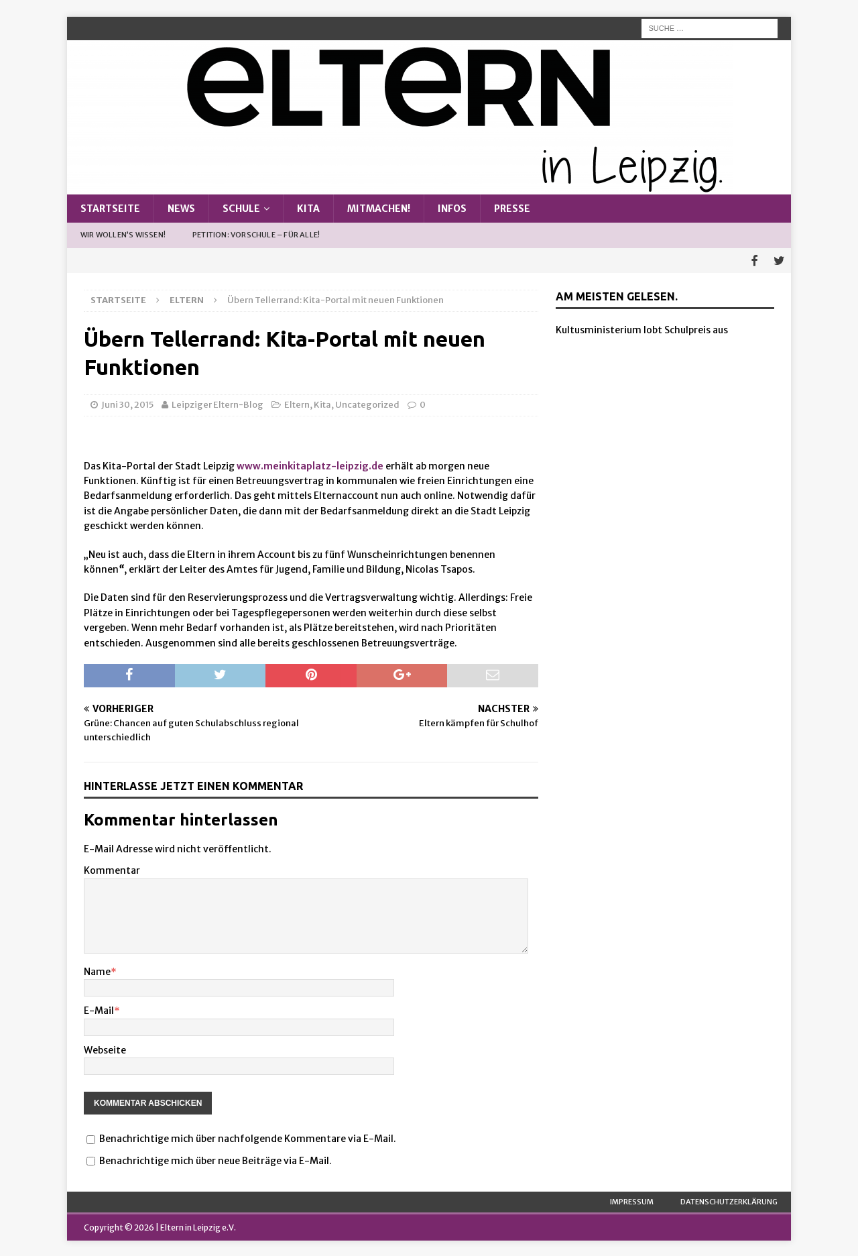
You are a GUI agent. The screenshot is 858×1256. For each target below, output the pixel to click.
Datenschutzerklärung (729, 1199)
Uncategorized (367, 403)
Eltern (297, 403)
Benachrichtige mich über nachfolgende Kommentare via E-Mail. (247, 1137)
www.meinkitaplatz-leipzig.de (310, 464)
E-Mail (99, 1009)
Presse (512, 209)
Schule (241, 209)
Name (97, 970)
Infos (452, 209)
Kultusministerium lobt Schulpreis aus (642, 329)
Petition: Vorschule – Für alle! (256, 234)
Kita (308, 209)
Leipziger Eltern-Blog (217, 403)
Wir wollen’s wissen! (123, 234)
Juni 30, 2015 (127, 403)
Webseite (105, 1048)
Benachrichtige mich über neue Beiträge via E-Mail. (215, 1159)
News (181, 209)
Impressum (632, 1199)
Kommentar (112, 869)
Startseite (110, 209)
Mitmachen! (378, 209)
